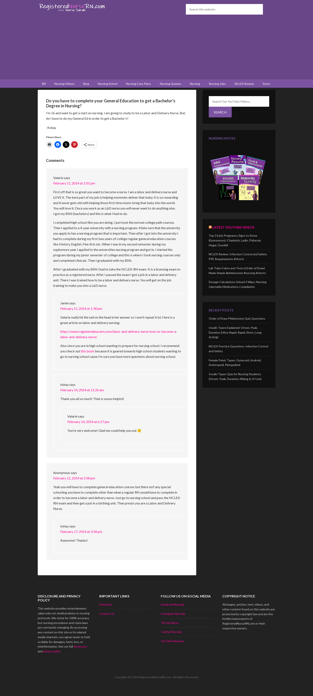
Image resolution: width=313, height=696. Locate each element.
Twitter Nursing (171, 639)
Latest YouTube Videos (233, 235)
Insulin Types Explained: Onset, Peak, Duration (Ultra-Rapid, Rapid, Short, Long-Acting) (235, 340)
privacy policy (51, 659)
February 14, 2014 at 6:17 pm (88, 430)
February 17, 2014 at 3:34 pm (81, 539)
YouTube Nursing (172, 649)
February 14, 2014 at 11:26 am (82, 398)
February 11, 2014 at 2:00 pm (74, 486)
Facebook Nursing (172, 612)
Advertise (105, 612)
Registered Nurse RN (73, 7)
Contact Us (106, 621)
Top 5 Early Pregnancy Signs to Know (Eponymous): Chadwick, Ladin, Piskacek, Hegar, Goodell (235, 248)
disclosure (80, 654)
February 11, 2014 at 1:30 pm (81, 316)
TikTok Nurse (169, 630)
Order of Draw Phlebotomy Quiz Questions (237, 326)
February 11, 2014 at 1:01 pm (74, 191)
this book (88, 359)
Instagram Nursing (173, 621)
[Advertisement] (156, 48)
